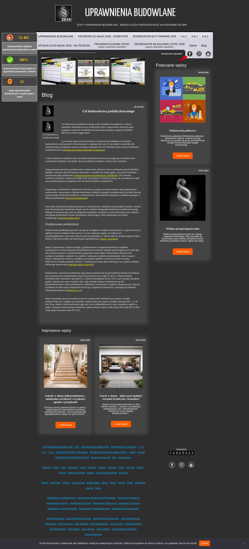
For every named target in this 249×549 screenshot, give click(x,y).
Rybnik (121, 483)
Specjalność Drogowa (57, 503)
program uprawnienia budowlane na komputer (83, 150)
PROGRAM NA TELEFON (124, 447)
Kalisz (98, 488)
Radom (44, 483)
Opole (121, 467)
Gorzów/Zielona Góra (106, 473)
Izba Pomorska (65, 524)
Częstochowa (78, 483)
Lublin (83, 467)
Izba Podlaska (81, 524)
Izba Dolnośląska (93, 534)
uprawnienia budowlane (76, 198)
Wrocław (130, 467)
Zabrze (104, 483)
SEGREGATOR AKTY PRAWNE (72, 452)
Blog (203, 45)
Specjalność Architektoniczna (61, 498)
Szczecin (123, 473)
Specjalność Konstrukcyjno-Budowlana (97, 498)
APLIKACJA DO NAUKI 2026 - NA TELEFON (64, 45)
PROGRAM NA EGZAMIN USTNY (72, 457)
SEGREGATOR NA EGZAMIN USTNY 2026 (159, 45)
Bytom (113, 483)
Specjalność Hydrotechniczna (62, 508)
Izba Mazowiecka (133, 524)
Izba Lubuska (87, 529)
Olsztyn (140, 467)
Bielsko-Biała (93, 483)
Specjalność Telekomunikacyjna (94, 508)
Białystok (47, 467)
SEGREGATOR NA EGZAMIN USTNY (108, 452)
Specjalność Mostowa (80, 503)
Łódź (63, 467)
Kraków (102, 467)
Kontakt (141, 452)
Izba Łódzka (74, 529)
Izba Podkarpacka (99, 524)
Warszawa (73, 467)
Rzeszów (92, 467)
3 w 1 (195, 36)
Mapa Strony (125, 457)
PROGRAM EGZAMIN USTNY (112, 45)
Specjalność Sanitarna (128, 498)
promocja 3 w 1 (74, 290)
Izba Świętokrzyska (130, 518)
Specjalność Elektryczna (105, 503)
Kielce (56, 467)
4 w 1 (205, 36)
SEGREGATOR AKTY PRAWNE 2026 (154, 36)
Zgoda (204, 543)
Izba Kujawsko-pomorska (124, 529)
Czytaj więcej (65, 425)
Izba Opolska (116, 524)
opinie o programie (109, 239)
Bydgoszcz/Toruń (76, 473)
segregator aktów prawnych (81, 264)
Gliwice (66, 483)
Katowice (112, 467)
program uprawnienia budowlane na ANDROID (96, 175)
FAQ (77, 447)
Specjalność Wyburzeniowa (125, 508)
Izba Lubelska (103, 529)
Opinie (193, 45)
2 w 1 (184, 36)
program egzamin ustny (68, 218)
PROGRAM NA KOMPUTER (95, 447)
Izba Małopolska (58, 529)
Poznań (62, 473)
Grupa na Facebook (101, 457)
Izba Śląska (50, 524)
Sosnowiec (55, 483)
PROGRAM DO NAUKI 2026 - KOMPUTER (103, 36)
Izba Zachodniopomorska (78, 518)
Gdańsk (90, 473)
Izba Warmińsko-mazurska (106, 518)
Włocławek (140, 483)
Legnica (89, 488)
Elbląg (130, 483)
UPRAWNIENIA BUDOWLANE (55, 36)
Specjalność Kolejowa (129, 503)
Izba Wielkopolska (55, 518)
